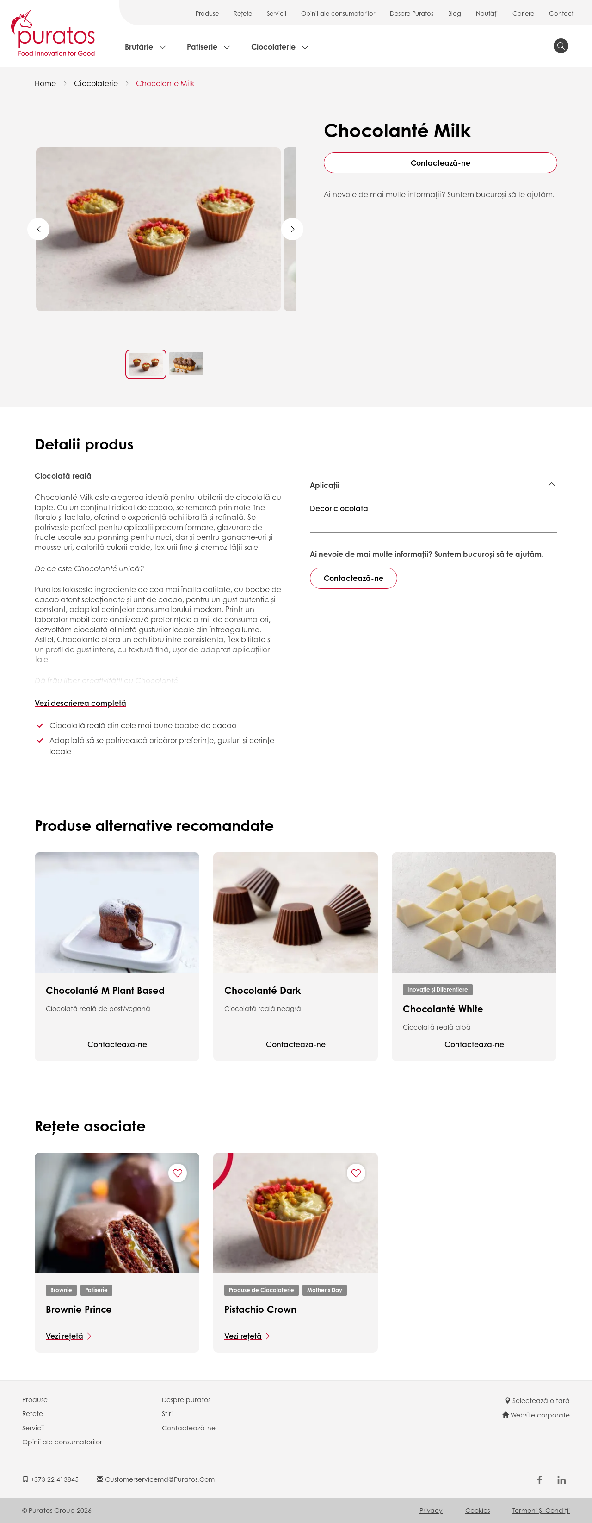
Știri (167, 1413)
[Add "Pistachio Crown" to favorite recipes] (356, 1173)
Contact (561, 13)
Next (292, 229)
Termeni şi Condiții (541, 1510)
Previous (38, 229)
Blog (454, 13)
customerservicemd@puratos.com (156, 1479)
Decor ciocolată (339, 508)
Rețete (243, 13)
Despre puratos (186, 1399)
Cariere (523, 13)
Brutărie (139, 46)
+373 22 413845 (50, 1479)
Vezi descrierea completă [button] (80, 703)
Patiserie (202, 46)
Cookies (477, 1510)
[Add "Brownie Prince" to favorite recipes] (177, 1173)
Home (45, 83)
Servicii (276, 13)
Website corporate (536, 1414)
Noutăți (487, 13)
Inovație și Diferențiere (437, 989)
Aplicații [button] (324, 485)
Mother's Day (324, 1290)
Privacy (431, 1510)
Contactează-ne (440, 162)
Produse (207, 13)
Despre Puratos (411, 13)
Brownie (61, 1290)
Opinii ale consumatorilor (338, 13)
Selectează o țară (537, 1400)
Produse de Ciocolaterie (261, 1290)
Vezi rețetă (64, 1335)
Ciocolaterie (273, 46)
